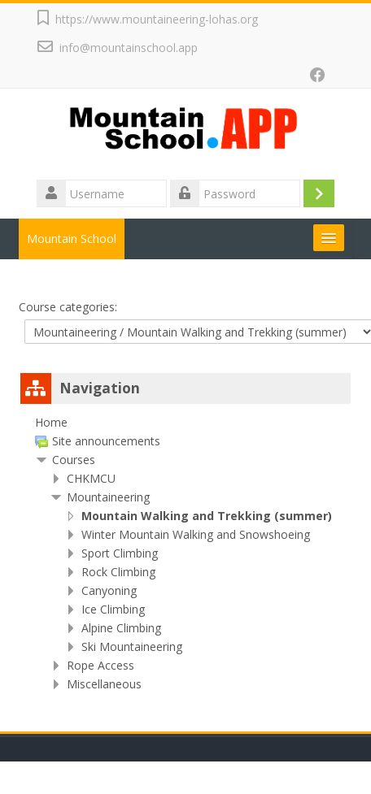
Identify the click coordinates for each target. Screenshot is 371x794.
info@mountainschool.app (128, 47)
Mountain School (71, 238)
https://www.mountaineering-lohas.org (156, 19)
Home (51, 422)
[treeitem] (185, 422)
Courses (73, 459)
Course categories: (68, 307)
